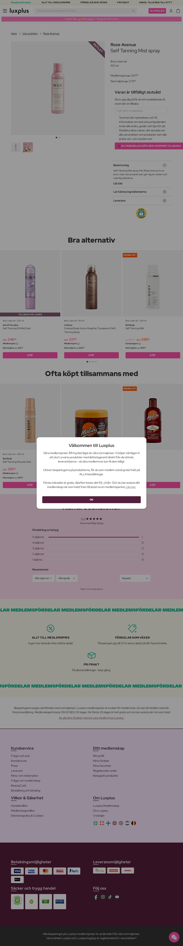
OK (92, 499)
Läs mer (131, 487)
